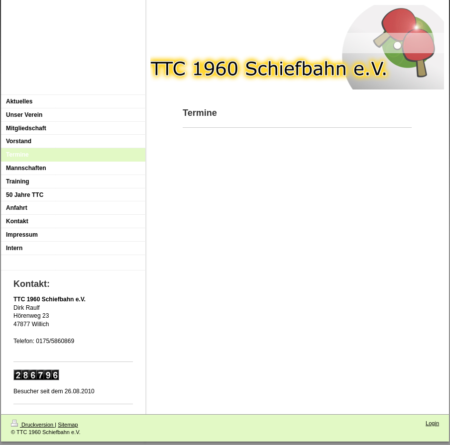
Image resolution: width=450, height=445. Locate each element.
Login (432, 423)
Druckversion (33, 425)
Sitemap (68, 425)
